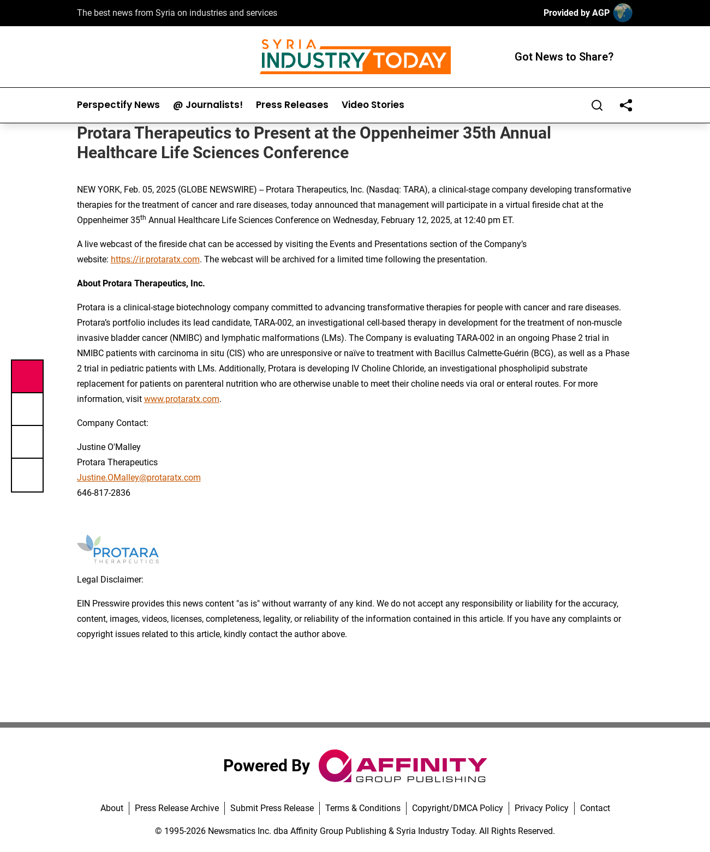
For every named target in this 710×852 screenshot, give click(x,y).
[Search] (597, 105)
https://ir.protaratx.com (155, 259)
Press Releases (292, 105)
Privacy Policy (542, 808)
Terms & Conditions (363, 808)
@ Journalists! (208, 105)
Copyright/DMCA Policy (457, 808)
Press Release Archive (177, 808)
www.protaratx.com (181, 399)
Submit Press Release (272, 808)
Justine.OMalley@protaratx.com (139, 477)
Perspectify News (118, 105)
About (111, 808)
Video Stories (373, 105)
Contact (595, 808)
